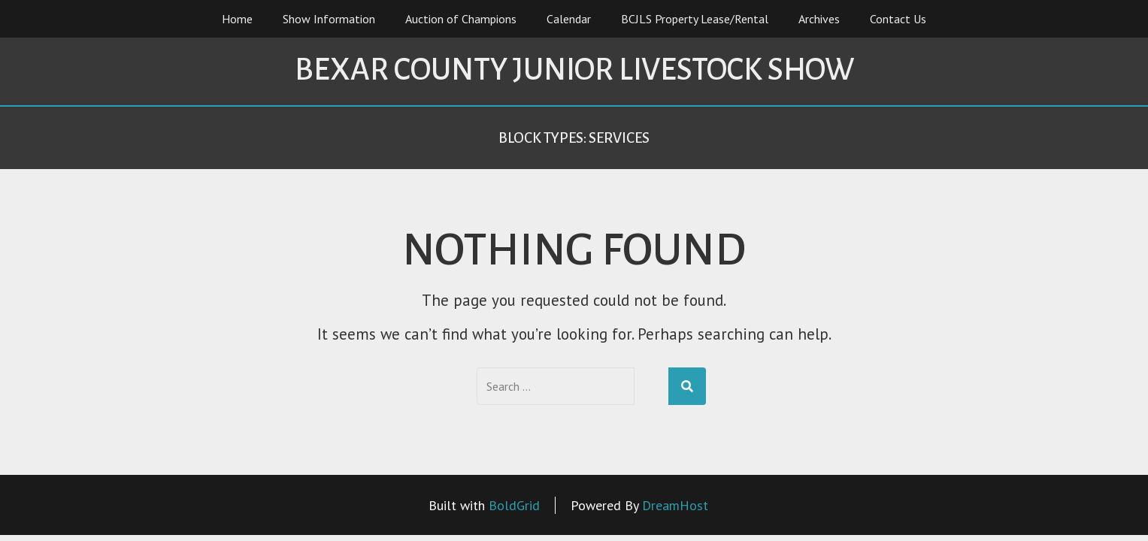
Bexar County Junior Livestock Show (574, 69)
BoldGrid (514, 505)
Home (237, 18)
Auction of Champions (460, 18)
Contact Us (898, 18)
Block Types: (574, 138)
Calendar (569, 18)
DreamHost (675, 505)
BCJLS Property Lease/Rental (694, 18)
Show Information (329, 18)
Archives (819, 18)
